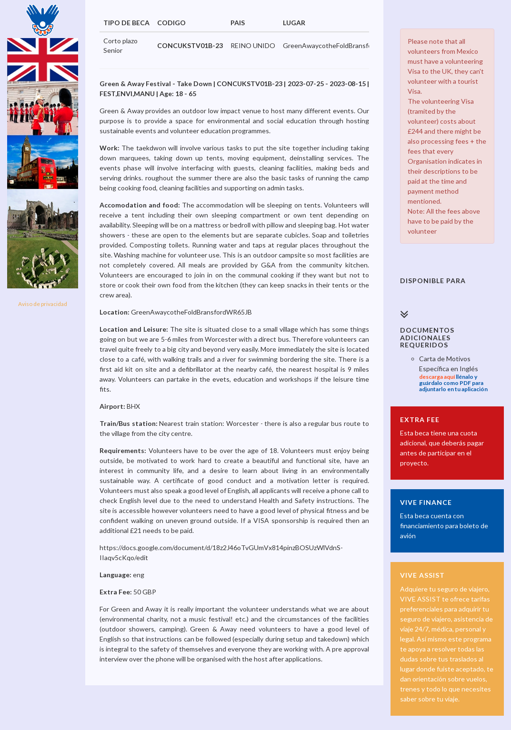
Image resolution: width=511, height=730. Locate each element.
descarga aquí (437, 376)
